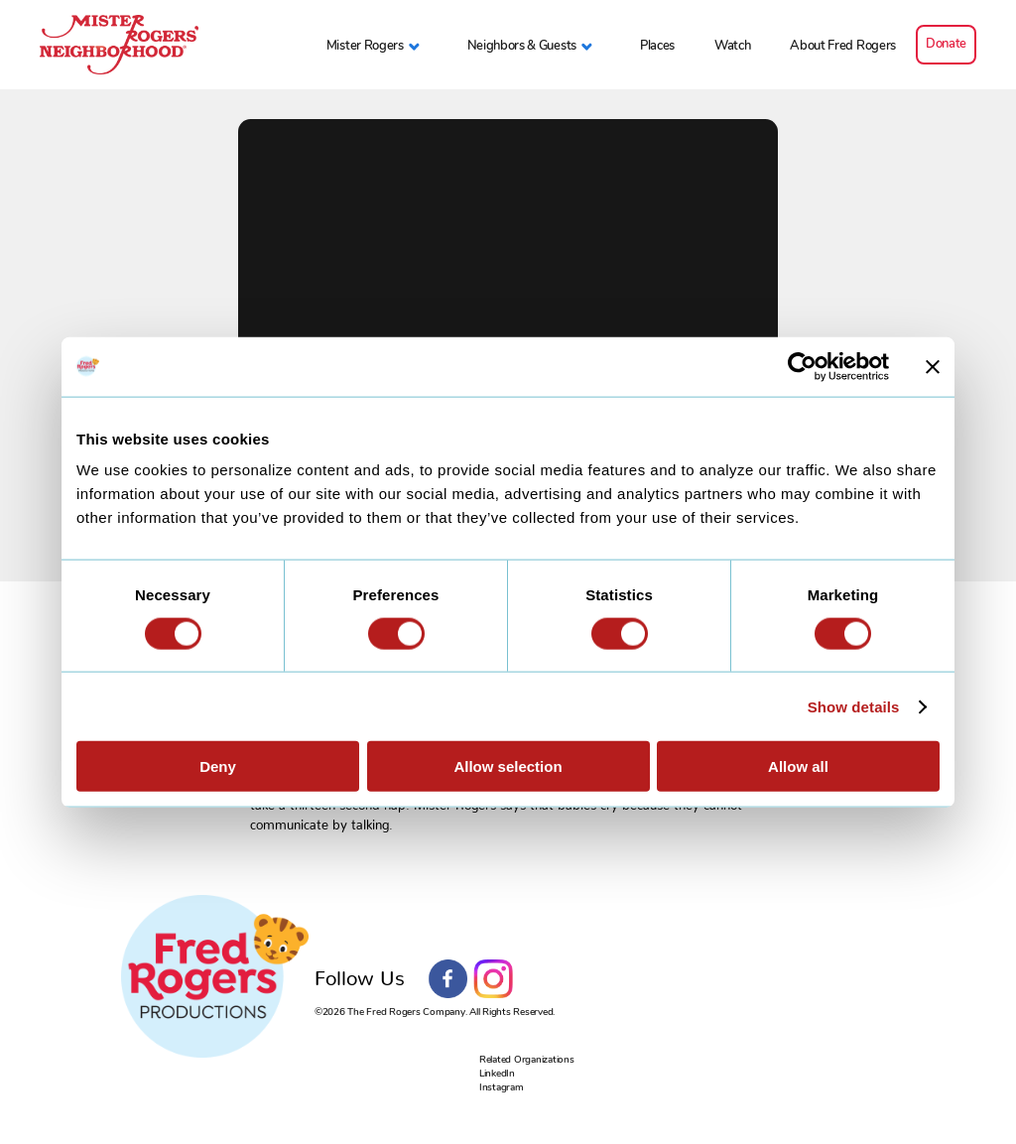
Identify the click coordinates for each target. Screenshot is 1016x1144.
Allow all (798, 766)
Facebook (448, 979)
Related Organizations (526, 1060)
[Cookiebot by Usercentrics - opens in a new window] (802, 366)
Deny (217, 766)
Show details (854, 706)
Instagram (493, 979)
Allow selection (507, 766)
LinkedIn (497, 1073)
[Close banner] (933, 366)
